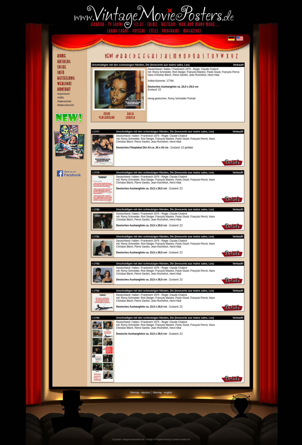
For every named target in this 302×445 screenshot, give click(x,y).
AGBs (60, 97)
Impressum (63, 93)
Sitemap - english (162, 392)
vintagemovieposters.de (133, 439)
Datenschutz (64, 101)
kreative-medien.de (181, 439)
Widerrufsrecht (65, 105)
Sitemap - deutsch (140, 392)
